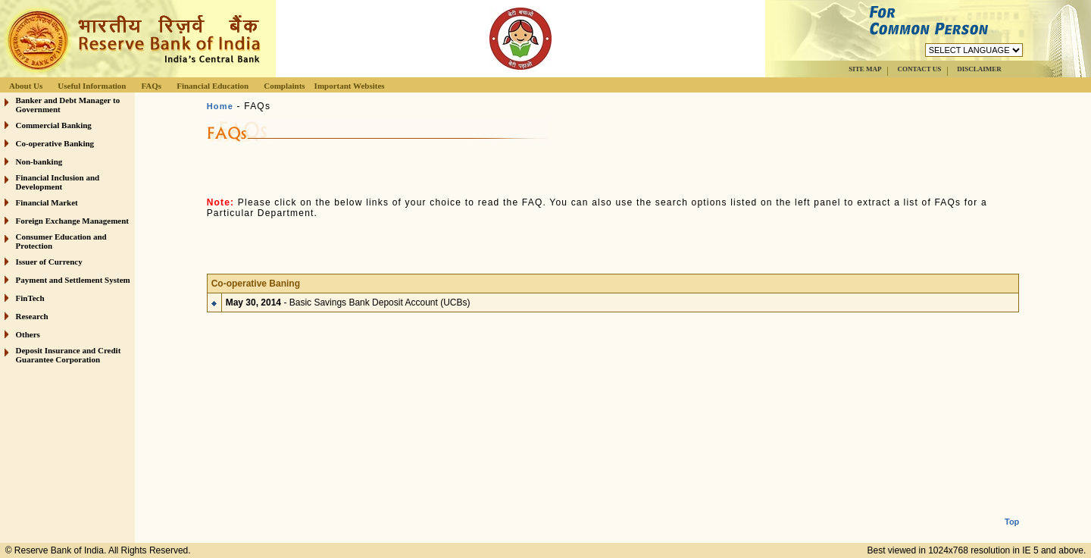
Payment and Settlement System (73, 279)
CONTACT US (919, 69)
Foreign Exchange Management (73, 220)
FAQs (151, 85)
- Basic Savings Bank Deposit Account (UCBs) (348, 298)
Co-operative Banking (55, 143)
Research (32, 316)
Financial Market (47, 202)
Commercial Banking (54, 125)
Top (1012, 509)
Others (28, 334)
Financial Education (213, 85)
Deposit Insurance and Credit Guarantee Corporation (68, 355)
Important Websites (349, 85)
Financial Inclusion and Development (58, 182)
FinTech (30, 298)
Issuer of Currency (49, 261)
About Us (25, 85)
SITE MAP (865, 69)
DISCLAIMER (979, 69)
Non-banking (39, 161)
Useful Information (92, 85)
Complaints (284, 85)
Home (220, 106)
